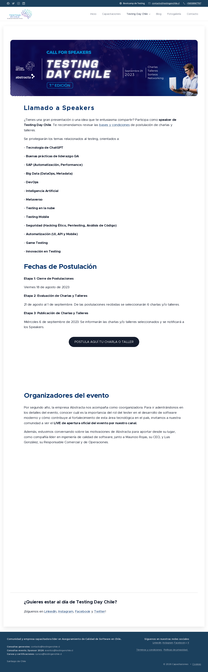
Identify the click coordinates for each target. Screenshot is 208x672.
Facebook (82, 611)
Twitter (99, 611)
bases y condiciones (114, 125)
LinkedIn (50, 611)
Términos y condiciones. (149, 649)
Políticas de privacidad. (176, 649)
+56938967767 (194, 3)
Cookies (196, 664)
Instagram (65, 611)
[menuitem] (91, 14)
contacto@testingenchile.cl (165, 3)
